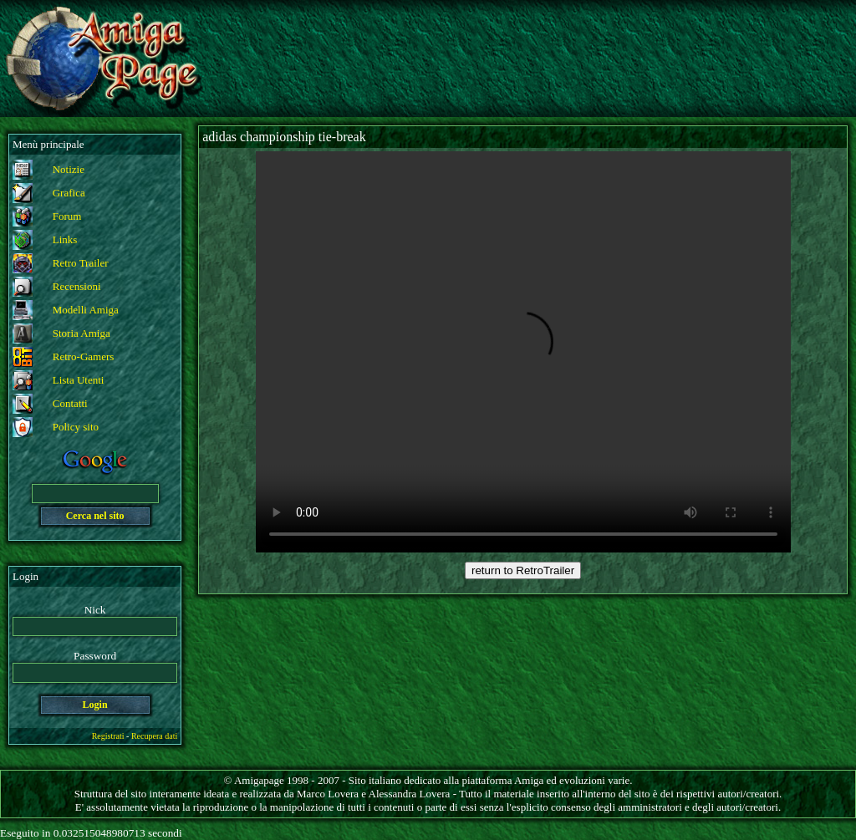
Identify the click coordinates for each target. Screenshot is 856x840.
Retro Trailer (81, 263)
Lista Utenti (78, 380)
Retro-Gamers (84, 356)
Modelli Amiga (86, 309)
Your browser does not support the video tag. (523, 351)
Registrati (108, 736)
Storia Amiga (81, 333)
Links (65, 239)
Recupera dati (154, 736)
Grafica (69, 192)
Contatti (70, 403)
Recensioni (77, 286)
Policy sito (76, 426)
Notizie (68, 169)
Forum (67, 216)
